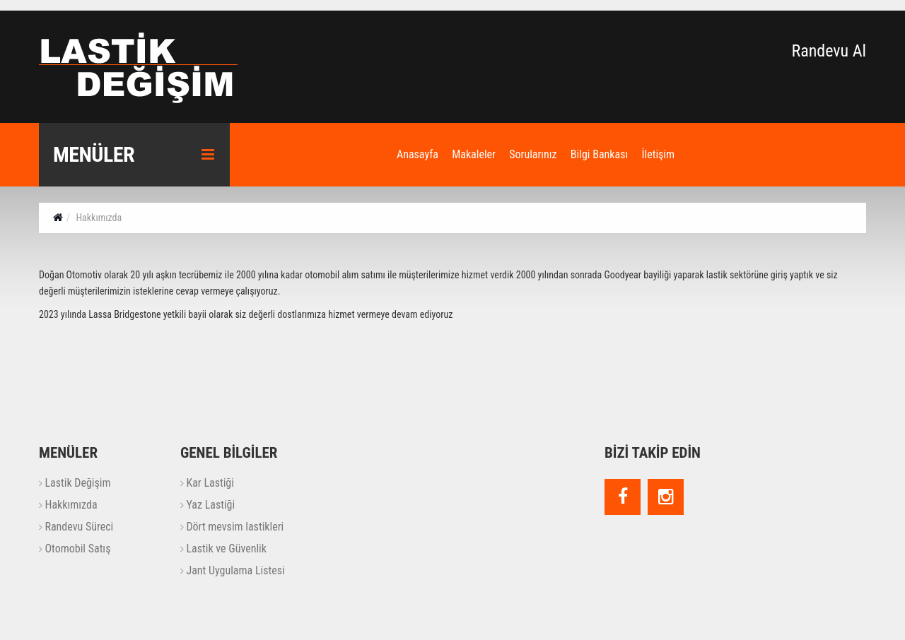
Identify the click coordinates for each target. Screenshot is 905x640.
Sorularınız (532, 154)
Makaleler (474, 154)
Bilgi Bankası (599, 154)
